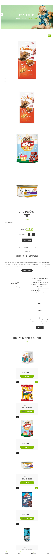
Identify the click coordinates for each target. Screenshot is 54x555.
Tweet (20, 247)
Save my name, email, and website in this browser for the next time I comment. (40, 322)
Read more (26, 270)
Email (40, 310)
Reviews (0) (33, 256)
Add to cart (27, 240)
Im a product (27, 372)
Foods (24, 18)
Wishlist (33, 552)
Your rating (34, 290)
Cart (20, 552)
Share (26, 247)
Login (47, 552)
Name (40, 303)
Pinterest (33, 247)
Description (21, 256)
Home (18, 18)
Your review (40, 293)
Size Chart (27, 251)
